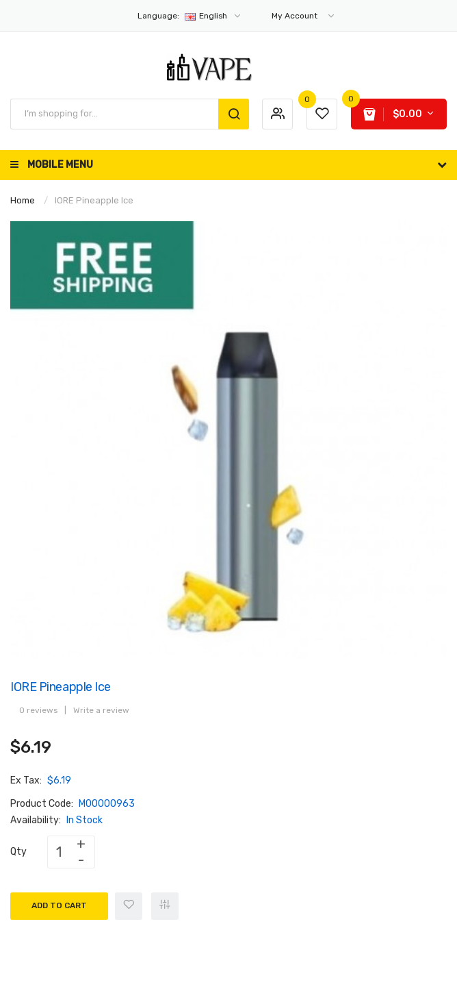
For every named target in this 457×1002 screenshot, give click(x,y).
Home (22, 200)
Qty (18, 851)
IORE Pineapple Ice (94, 200)
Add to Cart (59, 905)
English (190, 16)
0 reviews (38, 710)
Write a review (101, 710)
